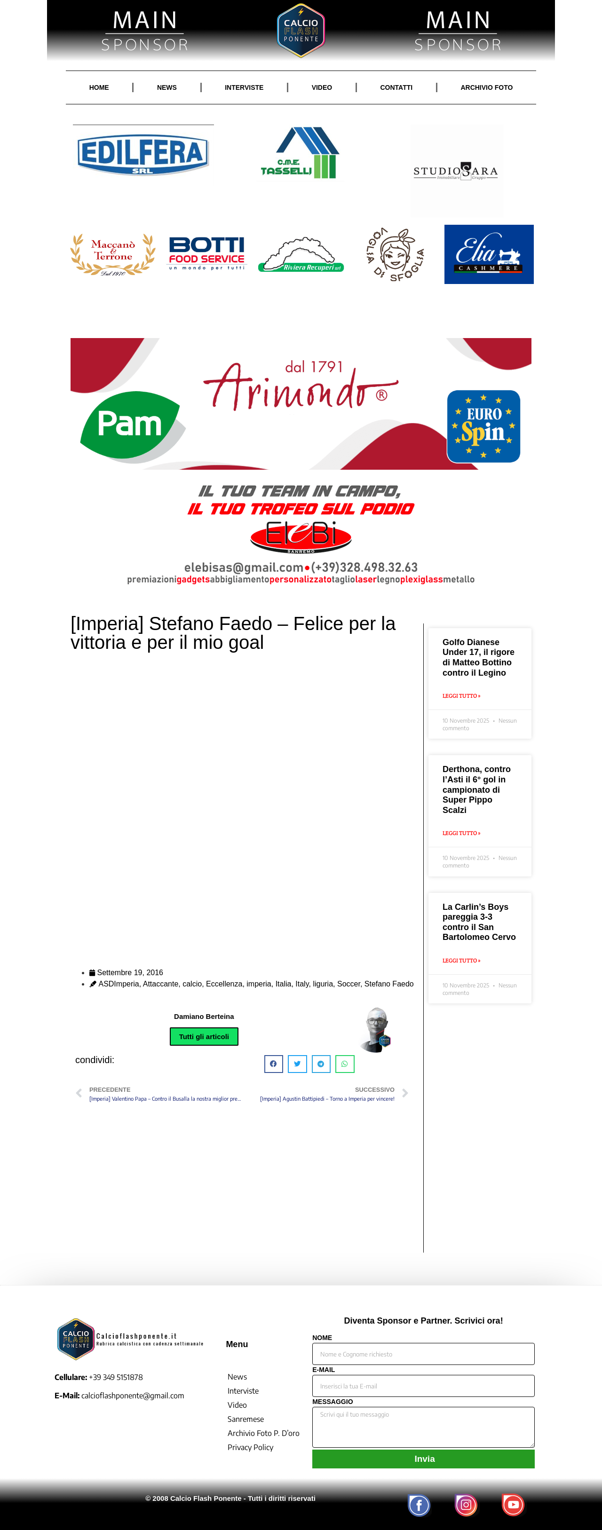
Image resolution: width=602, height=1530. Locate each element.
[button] (274, 1064)
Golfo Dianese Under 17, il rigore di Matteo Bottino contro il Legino (479, 658)
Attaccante (161, 984)
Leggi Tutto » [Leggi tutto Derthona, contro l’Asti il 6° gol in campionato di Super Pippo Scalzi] (462, 832)
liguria (323, 984)
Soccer (348, 984)
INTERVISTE (244, 87)
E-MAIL (323, 1369)
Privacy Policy (250, 1447)
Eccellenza (224, 984)
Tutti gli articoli (204, 1037)
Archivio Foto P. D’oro (264, 1433)
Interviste (243, 1391)
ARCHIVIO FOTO (486, 87)
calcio (192, 984)
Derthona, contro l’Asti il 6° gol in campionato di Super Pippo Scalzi (477, 789)
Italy (302, 984)
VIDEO (322, 87)
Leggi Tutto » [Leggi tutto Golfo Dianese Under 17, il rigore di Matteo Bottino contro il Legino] (462, 695)
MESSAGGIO (332, 1401)
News (237, 1376)
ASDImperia (118, 984)
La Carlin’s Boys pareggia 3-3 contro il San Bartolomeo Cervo (479, 922)
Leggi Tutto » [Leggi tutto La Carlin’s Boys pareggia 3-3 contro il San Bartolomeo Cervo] (462, 960)
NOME (322, 1337)
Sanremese (246, 1419)
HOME (99, 87)
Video (237, 1405)
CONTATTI (396, 87)
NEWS (167, 87)
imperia (258, 984)
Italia (284, 984)
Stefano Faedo (389, 984)
